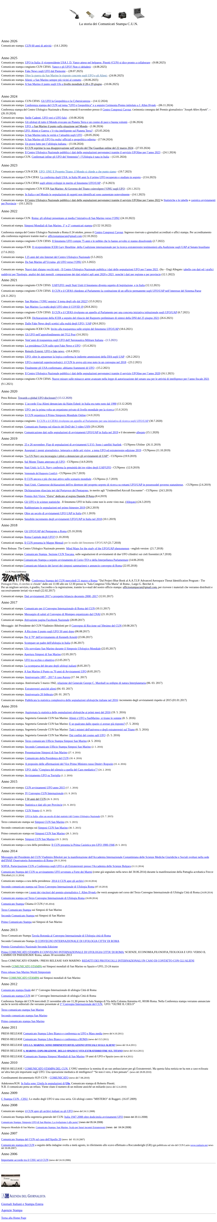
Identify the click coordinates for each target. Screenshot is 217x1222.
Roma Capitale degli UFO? (39, 537)
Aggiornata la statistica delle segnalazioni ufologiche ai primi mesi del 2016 (68, 712)
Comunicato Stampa (36, 426)
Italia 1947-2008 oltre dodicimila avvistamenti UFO (93, 1116)
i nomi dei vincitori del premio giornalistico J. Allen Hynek (62, 892)
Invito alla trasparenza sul (65, 328)
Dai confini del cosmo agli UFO (87, 735)
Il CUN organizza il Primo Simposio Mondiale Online (55, 415)
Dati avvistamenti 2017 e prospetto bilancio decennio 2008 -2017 (61, 596)
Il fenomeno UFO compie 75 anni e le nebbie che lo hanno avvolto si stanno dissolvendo (102, 241)
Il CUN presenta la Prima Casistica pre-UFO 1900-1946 (83, 844)
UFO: (28, 126)
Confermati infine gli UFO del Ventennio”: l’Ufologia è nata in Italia (70, 156)
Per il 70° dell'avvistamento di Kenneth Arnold (50, 637)
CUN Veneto (32, 810)
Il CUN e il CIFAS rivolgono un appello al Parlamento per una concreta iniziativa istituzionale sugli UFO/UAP (114, 312)
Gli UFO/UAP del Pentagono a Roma (45, 531)
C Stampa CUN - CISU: (14, 1098)
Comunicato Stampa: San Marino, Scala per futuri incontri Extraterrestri (70, 1127)
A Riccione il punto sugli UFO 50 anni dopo (49, 631)
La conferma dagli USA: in (55, 177)
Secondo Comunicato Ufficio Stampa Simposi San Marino (58, 746)
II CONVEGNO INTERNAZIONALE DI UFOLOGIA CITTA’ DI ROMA (77, 941)
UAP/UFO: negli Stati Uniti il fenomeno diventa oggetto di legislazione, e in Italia (98, 285)
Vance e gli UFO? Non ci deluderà (71, 66)
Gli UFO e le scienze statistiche (42, 501)
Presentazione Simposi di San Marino (46, 752)
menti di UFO (86, 367)
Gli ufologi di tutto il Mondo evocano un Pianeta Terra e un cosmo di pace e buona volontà (76, 122)
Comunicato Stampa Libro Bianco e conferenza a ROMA (55, 1039)
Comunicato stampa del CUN (17, 1145)
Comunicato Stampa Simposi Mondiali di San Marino (54, 1056)
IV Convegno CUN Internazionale (44, 793)
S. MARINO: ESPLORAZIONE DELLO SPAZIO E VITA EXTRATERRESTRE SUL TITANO (73, 1051)
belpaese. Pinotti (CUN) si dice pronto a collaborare (121, 62)
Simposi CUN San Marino (49, 822)
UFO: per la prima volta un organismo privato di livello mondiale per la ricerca (69, 409)
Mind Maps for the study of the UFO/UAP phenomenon (97, 548)
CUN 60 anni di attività (38, 45)
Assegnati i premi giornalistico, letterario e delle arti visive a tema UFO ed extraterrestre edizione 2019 (82, 450)
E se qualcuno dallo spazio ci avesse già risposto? (97, 723)
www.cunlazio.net (199, 1145)
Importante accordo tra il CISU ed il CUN (24, 1160)
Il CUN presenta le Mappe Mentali (44, 542)
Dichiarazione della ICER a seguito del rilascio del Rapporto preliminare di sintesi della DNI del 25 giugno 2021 (95, 317)
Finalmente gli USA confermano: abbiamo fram (52, 367)
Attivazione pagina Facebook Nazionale (46, 619)
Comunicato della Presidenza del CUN (47, 758)
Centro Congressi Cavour (116, 109)
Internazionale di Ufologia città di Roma (88, 935)
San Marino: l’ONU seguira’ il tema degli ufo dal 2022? (56, 301)
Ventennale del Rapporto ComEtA (40, 473)
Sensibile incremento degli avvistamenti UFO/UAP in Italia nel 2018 (63, 519)
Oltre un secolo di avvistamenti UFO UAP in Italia (53, 513)
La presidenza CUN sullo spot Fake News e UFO (52, 345)
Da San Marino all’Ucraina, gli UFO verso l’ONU (53, 262)
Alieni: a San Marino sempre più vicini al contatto (53, 79)
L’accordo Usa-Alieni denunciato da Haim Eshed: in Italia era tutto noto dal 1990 (70, 403)
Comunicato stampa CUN (15, 995)
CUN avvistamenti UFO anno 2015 (45, 787)
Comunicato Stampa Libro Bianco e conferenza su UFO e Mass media (62, 1033)
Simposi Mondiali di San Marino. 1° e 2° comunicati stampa (58, 225)
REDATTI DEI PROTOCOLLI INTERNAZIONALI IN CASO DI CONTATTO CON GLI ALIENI (138, 960)
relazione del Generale (70, 683)
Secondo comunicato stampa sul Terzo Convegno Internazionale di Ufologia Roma (47, 886)
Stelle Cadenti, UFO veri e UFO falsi (46, 117)
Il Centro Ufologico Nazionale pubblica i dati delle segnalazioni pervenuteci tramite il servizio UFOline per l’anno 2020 (92, 373)
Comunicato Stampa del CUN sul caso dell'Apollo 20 (31, 1139)
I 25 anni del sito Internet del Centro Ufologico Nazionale (57, 257)
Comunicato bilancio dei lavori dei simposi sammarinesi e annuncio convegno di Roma (73, 565)
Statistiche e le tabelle (176, 200)
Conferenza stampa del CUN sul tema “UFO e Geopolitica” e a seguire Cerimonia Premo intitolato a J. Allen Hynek (90, 105)
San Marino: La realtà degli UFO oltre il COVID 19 (54, 306)
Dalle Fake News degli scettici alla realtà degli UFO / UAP (58, 323)
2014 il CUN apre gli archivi (68, 880)
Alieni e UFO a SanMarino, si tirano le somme (95, 718)
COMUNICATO (59, 1077)
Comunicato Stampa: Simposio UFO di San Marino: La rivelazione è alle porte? (40, 1122)
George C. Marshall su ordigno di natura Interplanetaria (114, 683)
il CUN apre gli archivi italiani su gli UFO (49, 1111)
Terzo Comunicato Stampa (16, 909)
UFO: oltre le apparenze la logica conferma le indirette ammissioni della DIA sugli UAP (74, 356)
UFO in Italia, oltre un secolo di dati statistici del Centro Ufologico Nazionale (62, 816)
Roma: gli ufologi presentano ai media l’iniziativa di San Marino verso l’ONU (75, 218)
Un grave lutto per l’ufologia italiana (46, 143)
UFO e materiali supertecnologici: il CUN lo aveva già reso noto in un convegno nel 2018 (75, 362)
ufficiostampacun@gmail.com (65, 236)
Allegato (131, 501)
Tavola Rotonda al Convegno (48, 935)
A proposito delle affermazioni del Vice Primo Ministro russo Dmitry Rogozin (69, 763)
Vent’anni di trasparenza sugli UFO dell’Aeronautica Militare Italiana (64, 340)
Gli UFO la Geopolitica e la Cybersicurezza (65, 101)
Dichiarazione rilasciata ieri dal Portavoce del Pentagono (56, 490)
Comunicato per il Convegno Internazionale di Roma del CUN (59, 608)
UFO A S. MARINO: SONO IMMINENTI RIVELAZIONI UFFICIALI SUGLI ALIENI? (69, 1045)
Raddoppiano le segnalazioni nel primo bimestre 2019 (54, 507)
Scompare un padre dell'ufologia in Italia (47, 642)
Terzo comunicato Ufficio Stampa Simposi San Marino (56, 741)
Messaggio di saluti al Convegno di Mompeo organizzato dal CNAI (62, 614)
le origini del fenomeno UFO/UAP (99, 328)
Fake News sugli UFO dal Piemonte (45, 71)
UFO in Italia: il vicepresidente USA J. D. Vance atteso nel (58, 62)
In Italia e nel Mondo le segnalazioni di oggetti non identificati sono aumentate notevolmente (77, 194)
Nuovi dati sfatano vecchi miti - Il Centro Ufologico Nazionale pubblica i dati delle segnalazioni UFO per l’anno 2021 (91, 269)
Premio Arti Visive (35, 496)
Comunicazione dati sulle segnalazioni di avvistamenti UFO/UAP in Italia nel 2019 (71, 432)
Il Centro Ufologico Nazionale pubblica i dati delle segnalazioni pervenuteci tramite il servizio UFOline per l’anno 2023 (92, 152)
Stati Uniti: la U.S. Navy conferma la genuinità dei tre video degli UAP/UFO (67, 467)
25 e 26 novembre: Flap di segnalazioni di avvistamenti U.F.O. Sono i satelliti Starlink (72, 444)
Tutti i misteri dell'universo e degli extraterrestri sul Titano (102, 729)
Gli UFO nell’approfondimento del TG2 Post (50, 334)
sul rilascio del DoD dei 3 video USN (69, 426)
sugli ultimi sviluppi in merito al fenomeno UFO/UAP (70, 183)
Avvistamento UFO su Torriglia (42, 775)
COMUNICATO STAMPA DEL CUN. (46, 1068)
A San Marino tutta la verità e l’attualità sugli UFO (53, 135)
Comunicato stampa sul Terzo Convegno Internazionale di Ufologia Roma (43, 898)
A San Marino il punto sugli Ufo (43, 84)
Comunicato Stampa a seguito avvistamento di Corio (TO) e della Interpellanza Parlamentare (76, 559)
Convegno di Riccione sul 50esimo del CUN (96, 625)
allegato (140, 432)
